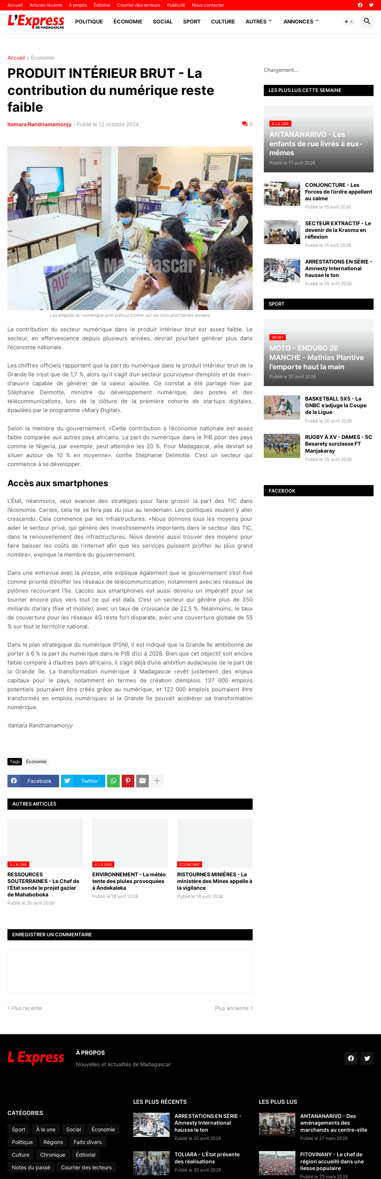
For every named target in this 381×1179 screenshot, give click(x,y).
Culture (223, 21)
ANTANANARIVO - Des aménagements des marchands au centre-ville (333, 1122)
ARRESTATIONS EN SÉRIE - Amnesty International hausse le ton (338, 268)
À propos (78, 5)
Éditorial (102, 5)
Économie (128, 21)
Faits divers (88, 1142)
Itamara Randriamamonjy (39, 124)
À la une (45, 1129)
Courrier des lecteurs (138, 5)
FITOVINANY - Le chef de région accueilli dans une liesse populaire (332, 1161)
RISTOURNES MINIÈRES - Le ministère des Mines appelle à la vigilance (214, 881)
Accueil (15, 5)
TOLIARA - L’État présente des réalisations (207, 1157)
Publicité (176, 5)
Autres (256, 21)
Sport (192, 21)
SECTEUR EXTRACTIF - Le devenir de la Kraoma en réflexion (338, 230)
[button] (349, 21)
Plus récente (27, 1008)
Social (163, 21)
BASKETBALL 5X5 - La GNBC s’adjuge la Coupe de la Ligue (335, 405)
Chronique (52, 1154)
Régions (53, 1142)
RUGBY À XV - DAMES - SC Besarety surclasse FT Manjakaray (338, 443)
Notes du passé (31, 1167)
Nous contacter (208, 5)
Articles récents (46, 5)
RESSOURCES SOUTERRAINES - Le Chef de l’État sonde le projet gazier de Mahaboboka (43, 884)
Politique (89, 21)
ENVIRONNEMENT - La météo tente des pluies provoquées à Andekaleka (129, 881)
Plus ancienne (232, 1008)
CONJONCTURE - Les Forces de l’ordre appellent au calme (338, 191)
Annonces (298, 21)
